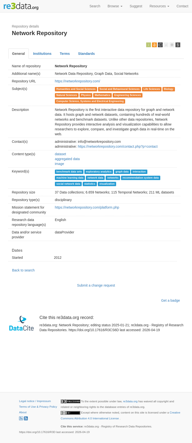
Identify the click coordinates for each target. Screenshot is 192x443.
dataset (60, 154)
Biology (168, 88)
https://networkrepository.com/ (77, 81)
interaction (139, 171)
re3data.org (130, 401)
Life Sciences (152, 88)
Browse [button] (115, 6)
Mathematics (102, 95)
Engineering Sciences (127, 95)
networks (113, 177)
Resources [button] (159, 6)
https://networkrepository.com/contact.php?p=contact (118, 146)
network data (95, 177)
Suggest (136, 6)
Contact (182, 6)
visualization (107, 183)
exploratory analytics (98, 171)
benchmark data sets (69, 171)
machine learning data (69, 177)
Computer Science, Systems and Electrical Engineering (90, 101)
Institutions (42, 54)
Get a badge (170, 300)
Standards (86, 54)
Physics (86, 95)
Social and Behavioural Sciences (120, 88)
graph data (122, 171)
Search (95, 6)
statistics (89, 183)
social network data (68, 183)
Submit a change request (96, 285)
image (59, 164)
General (18, 54)
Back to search (23, 270)
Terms (65, 54)
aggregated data (67, 159)
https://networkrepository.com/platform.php (87, 207)
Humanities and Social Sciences (75, 88)
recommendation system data (140, 177)
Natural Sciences (66, 95)
